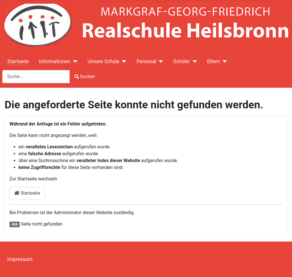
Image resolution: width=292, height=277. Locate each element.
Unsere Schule (103, 61)
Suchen (84, 76)
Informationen (54, 61)
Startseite (18, 61)
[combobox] (36, 76)
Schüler (181, 61)
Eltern (213, 61)
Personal (146, 61)
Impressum (20, 259)
